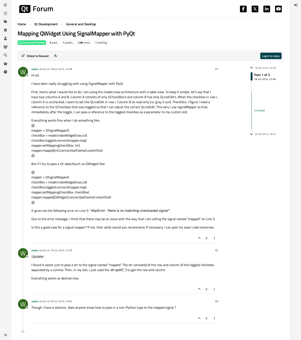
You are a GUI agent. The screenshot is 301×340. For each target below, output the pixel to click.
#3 (216, 301)
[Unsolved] (5, 72)
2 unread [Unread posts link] (259, 110)
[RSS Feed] (55, 56)
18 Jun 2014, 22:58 (61, 69)
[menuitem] (295, 5)
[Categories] (5, 5)
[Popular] (5, 30)
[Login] (295, 5)
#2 (216, 250)
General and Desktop (32, 42)
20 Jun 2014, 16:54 (61, 301)
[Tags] (5, 21)
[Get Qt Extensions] (5, 63)
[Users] (5, 38)
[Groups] (5, 46)
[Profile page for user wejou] (23, 72)
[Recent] (5, 13)
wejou (34, 69)
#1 (216, 69)
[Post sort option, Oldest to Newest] (35, 56)
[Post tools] (214, 238)
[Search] (5, 55)
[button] (5, 335)
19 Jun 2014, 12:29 (61, 250)
